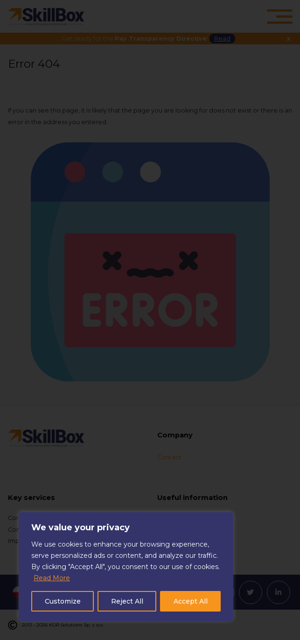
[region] (126, 566)
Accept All (191, 601)
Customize (63, 601)
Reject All (127, 601)
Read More (52, 578)
